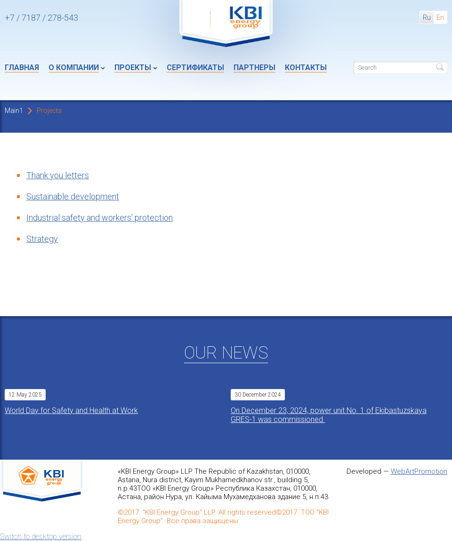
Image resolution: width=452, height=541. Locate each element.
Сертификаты (195, 67)
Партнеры (254, 67)
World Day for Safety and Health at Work (71, 410)
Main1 (14, 110)
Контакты (306, 67)
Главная (22, 67)
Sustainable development (72, 196)
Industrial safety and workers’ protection (99, 218)
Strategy (42, 239)
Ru (427, 17)
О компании (73, 67)
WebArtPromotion (419, 471)
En (440, 17)
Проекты (132, 67)
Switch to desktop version (40, 536)
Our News (226, 353)
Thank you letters (57, 175)
